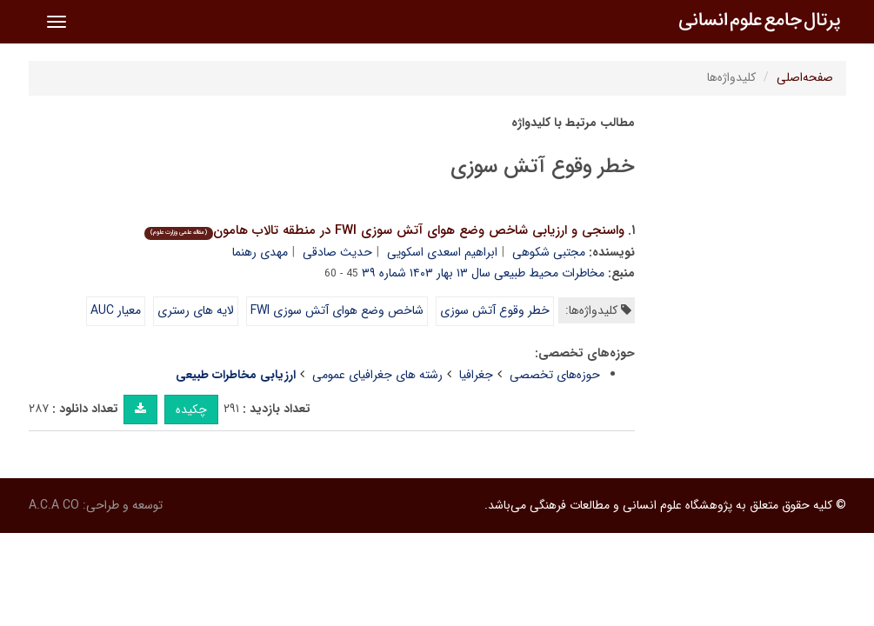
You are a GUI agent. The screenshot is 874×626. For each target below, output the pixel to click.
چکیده (191, 409)
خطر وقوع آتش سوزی (495, 310)
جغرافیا (476, 374)
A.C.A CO (54, 505)
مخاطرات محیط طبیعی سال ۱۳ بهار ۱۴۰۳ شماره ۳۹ (483, 273)
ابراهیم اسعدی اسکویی (442, 252)
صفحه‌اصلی (805, 77)
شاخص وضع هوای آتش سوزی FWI (337, 310)
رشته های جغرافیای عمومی (377, 374)
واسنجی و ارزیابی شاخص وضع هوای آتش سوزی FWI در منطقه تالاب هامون (384, 230)
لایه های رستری (195, 310)
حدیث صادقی (337, 252)
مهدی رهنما (260, 252)
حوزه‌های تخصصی (555, 374)
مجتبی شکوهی (548, 252)
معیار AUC (115, 310)
